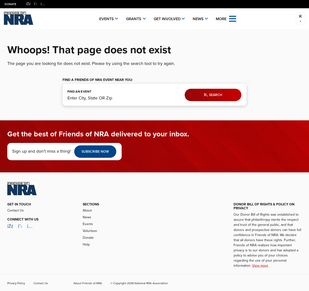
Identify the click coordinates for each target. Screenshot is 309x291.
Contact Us (15, 210)
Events (106, 19)
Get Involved (167, 19)
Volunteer (90, 231)
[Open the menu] (232, 18)
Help (86, 244)
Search (213, 95)
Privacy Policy (16, 283)
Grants (133, 19)
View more (260, 266)
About (87, 210)
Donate (11, 4)
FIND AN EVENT (79, 92)
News (198, 19)
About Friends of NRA (87, 283)
